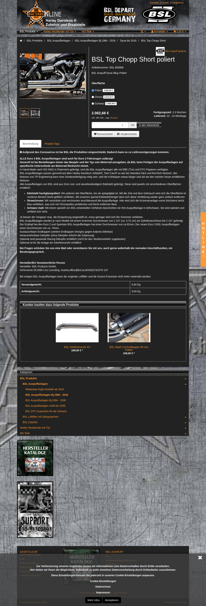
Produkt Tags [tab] (52, 143)
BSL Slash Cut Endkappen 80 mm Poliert (129, 348)
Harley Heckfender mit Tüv (60, 31)
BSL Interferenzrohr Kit (77, 347)
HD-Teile (88, 31)
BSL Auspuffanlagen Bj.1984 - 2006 (45, 400)
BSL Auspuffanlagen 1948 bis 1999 (45, 405)
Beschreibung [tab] (30, 143)
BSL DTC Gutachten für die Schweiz (46, 411)
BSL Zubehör (106, 422)
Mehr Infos (94, 600)
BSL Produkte (29, 31)
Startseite (154, 2)
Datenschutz (103, 586)
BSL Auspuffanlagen (106, 384)
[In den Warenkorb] (149, 125)
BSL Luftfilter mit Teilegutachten (106, 416)
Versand (113, 118)
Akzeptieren (112, 600)
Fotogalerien (177, 2)
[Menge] (110, 125)
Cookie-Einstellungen (103, 581)
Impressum (103, 592)
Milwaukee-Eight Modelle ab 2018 (44, 389)
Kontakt (165, 2)
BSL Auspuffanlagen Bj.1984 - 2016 (46, 394)
